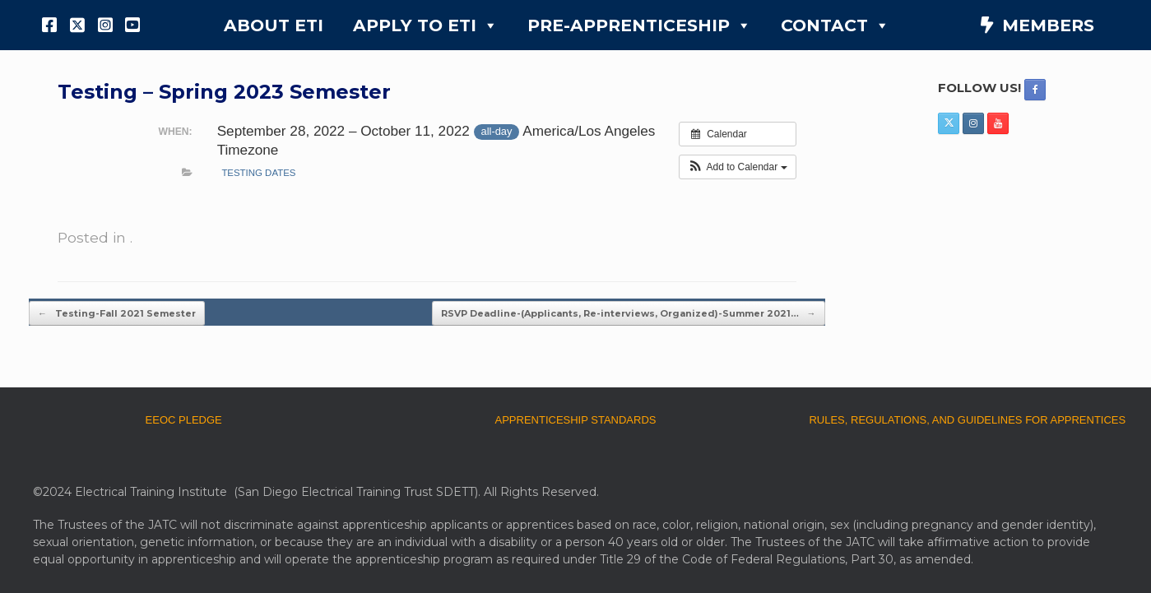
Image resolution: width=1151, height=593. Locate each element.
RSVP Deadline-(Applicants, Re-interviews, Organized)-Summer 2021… (628, 314)
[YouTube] (132, 25)
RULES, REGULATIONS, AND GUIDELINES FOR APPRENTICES (967, 420)
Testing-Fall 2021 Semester (117, 314)
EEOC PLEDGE (184, 420)
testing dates (258, 173)
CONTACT (835, 25)
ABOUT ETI (273, 25)
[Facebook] (50, 25)
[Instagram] (105, 25)
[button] (738, 166)
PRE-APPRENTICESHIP (639, 25)
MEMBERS (1048, 25)
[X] (77, 25)
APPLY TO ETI (425, 25)
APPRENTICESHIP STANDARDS (575, 420)
